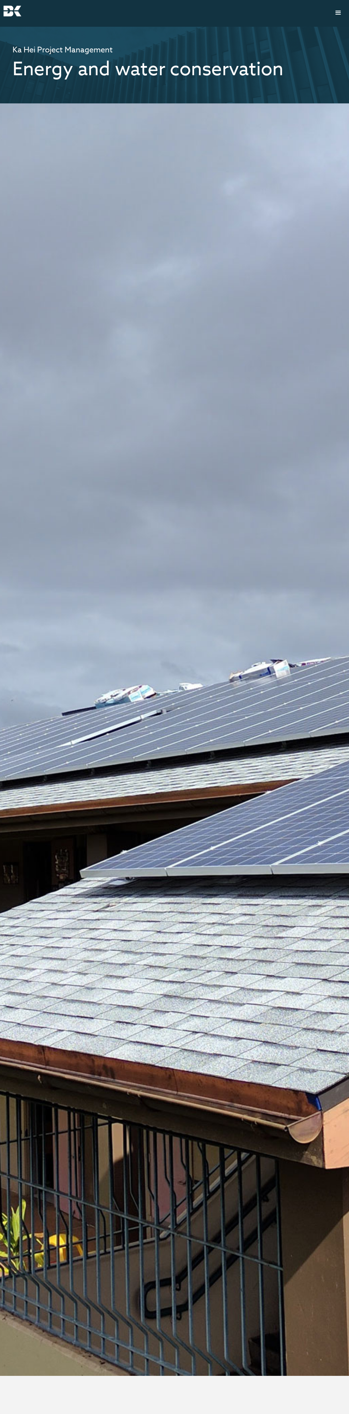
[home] (12, 11)
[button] (338, 13)
